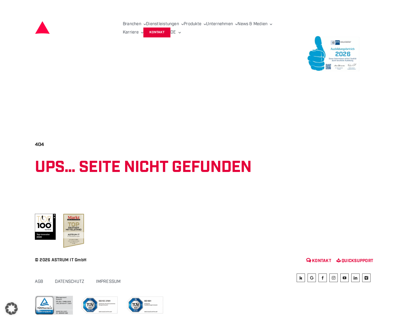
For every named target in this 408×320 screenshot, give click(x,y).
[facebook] (322, 278)
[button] (11, 308)
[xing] (366, 278)
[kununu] (301, 278)
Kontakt (318, 261)
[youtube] (344, 278)
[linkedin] (355, 278)
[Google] (312, 278)
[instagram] (333, 278)
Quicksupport (354, 261)
